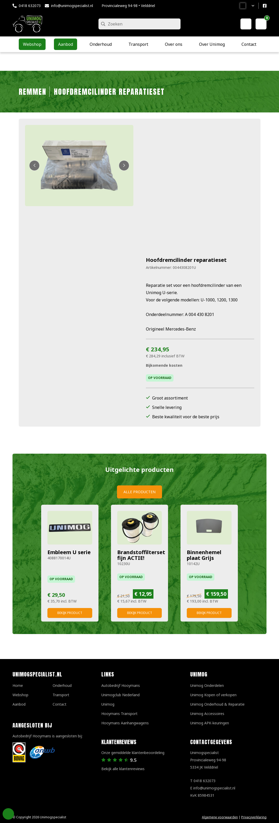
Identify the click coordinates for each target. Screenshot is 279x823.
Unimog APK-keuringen (209, 722)
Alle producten (139, 491)
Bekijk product (69, 613)
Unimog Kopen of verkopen (213, 694)
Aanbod (19, 704)
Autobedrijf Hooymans (120, 685)
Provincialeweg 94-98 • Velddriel (128, 5)
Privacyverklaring (253, 817)
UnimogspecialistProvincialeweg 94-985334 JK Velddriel (208, 760)
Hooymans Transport (119, 713)
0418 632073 (30, 5)
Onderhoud (62, 685)
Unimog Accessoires (207, 713)
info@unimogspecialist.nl (72, 5)
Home (18, 685)
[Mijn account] (245, 23)
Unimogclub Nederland (120, 694)
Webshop (20, 694)
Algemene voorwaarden (220, 817)
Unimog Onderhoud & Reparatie (217, 704)
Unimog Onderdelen (207, 685)
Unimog (107, 704)
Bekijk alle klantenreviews (123, 768)
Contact (59, 704)
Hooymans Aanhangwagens (125, 722)
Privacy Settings (8, 814)
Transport (61, 694)
